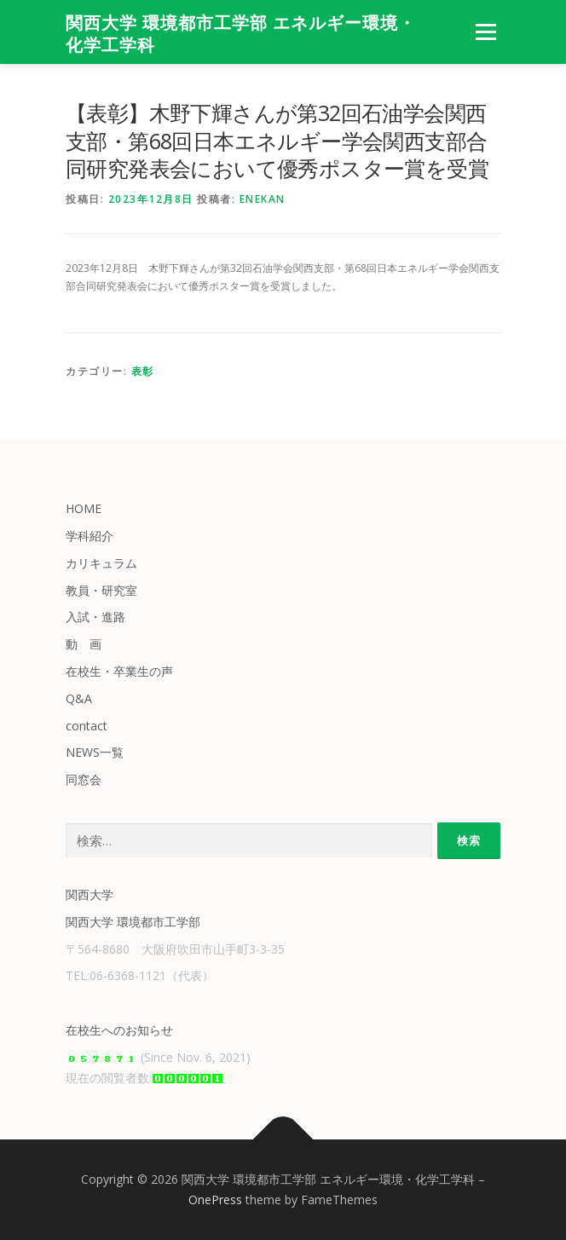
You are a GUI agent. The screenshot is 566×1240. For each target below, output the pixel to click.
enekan (263, 199)
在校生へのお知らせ (119, 1030)
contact (86, 726)
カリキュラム (101, 563)
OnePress (215, 1199)
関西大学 (89, 894)
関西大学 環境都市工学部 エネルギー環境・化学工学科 (241, 34)
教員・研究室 (101, 590)
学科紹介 (89, 536)
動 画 (83, 644)
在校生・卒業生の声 (119, 671)
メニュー (485, 32)
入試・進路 (95, 616)
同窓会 (83, 779)
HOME (83, 508)
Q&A (79, 698)
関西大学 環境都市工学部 (133, 922)
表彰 (142, 371)
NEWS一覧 (95, 752)
